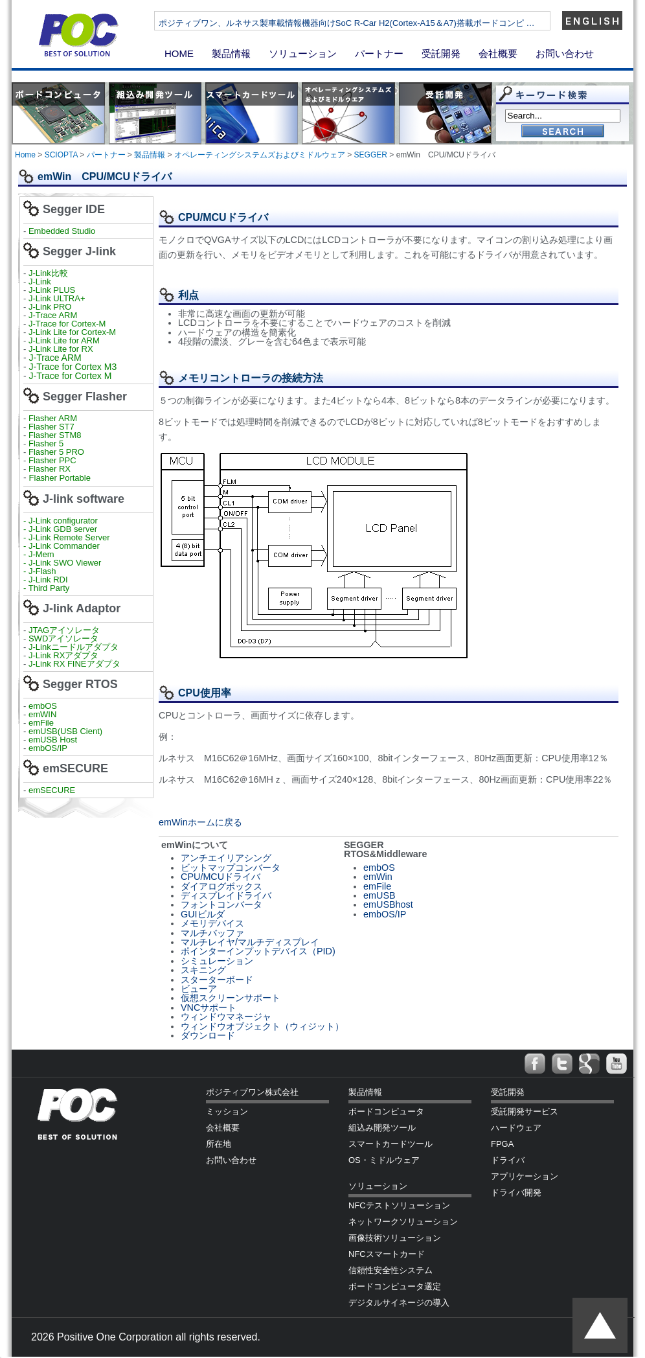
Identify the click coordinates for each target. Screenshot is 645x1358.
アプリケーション (524, 1176)
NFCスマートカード (386, 1254)
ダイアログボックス (221, 886)
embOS (42, 706)
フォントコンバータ (221, 904)
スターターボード (217, 979)
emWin (377, 876)
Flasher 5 (45, 443)
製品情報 (231, 53)
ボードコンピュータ (386, 1111)
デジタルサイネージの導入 (398, 1302)
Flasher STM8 (56, 435)
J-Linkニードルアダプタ (73, 647)
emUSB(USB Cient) (65, 731)
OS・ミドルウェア (384, 1160)
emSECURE (51, 790)
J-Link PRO (49, 307)
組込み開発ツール (382, 1128)
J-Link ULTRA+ (55, 298)
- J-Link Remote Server (66, 537)
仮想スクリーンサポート (230, 998)
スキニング (203, 970)
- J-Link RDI (45, 579)
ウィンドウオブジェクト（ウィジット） (262, 1026)
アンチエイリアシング (226, 858)
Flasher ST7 (52, 427)
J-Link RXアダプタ (63, 655)
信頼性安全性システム (390, 1270)
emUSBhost (388, 904)
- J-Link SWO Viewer (62, 563)
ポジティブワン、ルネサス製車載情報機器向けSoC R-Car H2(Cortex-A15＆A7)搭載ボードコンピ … (390, 23)
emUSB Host (51, 739)
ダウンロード (208, 1035)
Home (25, 154)
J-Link (40, 281)
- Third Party (46, 588)
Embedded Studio (61, 231)
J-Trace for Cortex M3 (73, 367)
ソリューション (303, 53)
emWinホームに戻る (200, 822)
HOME (179, 53)
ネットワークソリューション (403, 1221)
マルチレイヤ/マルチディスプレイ (250, 942)
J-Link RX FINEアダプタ (74, 664)
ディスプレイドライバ (226, 895)
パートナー (379, 53)
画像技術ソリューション (394, 1238)
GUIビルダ (203, 914)
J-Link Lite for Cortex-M (72, 332)
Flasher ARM (52, 418)
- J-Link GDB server (60, 529)
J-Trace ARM (52, 315)
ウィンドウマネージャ (226, 1016)
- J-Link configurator (60, 520)
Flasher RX (49, 469)
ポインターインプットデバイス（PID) (258, 951)
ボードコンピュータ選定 (394, 1286)
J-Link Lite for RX (60, 349)
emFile (41, 723)
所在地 (218, 1144)
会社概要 (498, 53)
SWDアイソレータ (63, 638)
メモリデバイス (212, 923)
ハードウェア (516, 1128)
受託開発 (441, 53)
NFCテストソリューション (399, 1205)
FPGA (502, 1144)
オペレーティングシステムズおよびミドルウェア (259, 154)
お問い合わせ (565, 53)
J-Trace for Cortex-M (67, 323)
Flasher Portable (60, 478)
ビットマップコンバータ (230, 867)
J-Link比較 (48, 273)
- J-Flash (39, 571)
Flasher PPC (52, 460)
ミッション (227, 1111)
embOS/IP (47, 748)
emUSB (379, 895)
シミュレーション (217, 961)
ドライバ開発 (516, 1192)
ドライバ (508, 1160)
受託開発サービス (524, 1111)
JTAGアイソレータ (64, 630)
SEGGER (370, 154)
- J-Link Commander (61, 546)
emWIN (42, 714)
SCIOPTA (61, 154)
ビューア (199, 989)
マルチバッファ (212, 933)
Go (562, 131)
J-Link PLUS (51, 290)
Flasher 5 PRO (56, 452)
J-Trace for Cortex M (70, 376)
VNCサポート (208, 1007)
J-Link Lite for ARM (64, 340)
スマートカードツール (390, 1144)
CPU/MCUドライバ (220, 876)
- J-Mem (38, 554)
